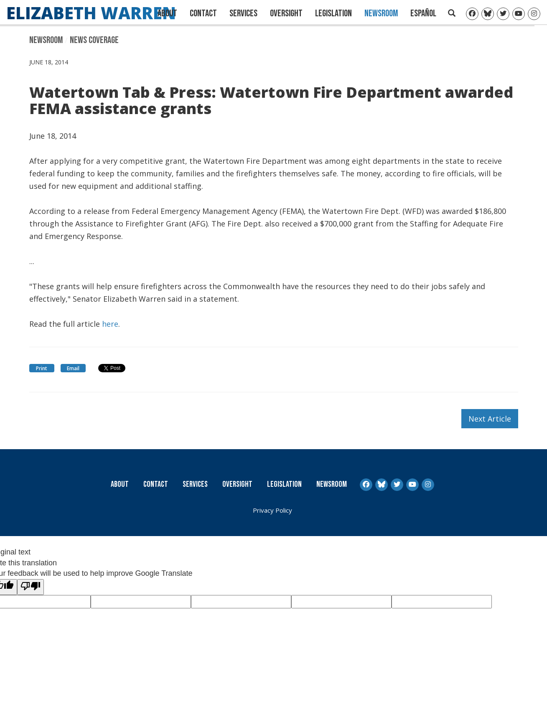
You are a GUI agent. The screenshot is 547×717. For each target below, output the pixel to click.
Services (243, 13)
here (110, 324)
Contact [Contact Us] (203, 13)
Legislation (333, 13)
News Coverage (94, 40)
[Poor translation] (30, 587)
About (167, 13)
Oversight (286, 13)
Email (73, 368)
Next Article (489, 419)
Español (423, 13)
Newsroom (381, 13)
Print (41, 368)
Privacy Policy (272, 510)
